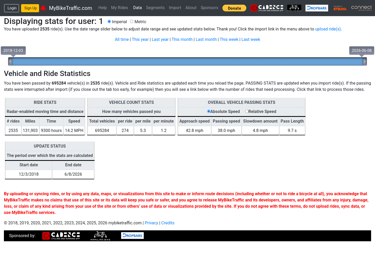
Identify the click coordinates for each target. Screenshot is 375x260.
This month (182, 39)
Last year (160, 39)
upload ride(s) (328, 29)
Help (102, 7)
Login (12, 8)
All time (122, 39)
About (191, 7)
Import (175, 7)
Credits (167, 222)
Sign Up (30, 8)
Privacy (151, 222)
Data (137, 7)
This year (140, 39)
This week (229, 39)
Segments (155, 7)
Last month (206, 39)
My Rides (119, 7)
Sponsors (209, 7)
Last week (250, 39)
